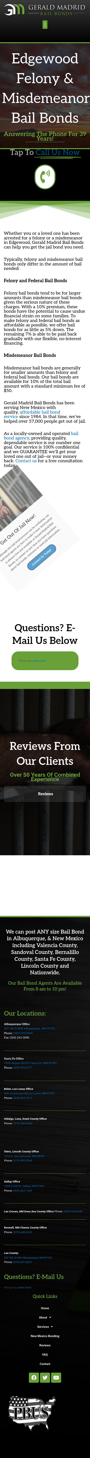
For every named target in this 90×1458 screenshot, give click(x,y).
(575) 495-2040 (22, 1160)
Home (45, 1308)
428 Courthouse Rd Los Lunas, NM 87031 (29, 1093)
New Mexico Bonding (45, 1336)
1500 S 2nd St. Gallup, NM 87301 (24, 1186)
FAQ (45, 1354)
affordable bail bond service (32, 414)
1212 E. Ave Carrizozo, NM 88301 (24, 1156)
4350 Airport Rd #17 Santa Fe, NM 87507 (30, 1063)
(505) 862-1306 (22, 1190)
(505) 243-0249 (23, 1033)
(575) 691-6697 (22, 1262)
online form (39, 660)
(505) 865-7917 (22, 1098)
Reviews (45, 1345)
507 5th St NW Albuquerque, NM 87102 (29, 1028)
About (45, 1317)
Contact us (26, 460)
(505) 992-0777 (22, 1067)
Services (45, 1326)
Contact (45, 1364)
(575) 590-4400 (22, 1123)
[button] (45, 24)
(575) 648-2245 (22, 1232)
